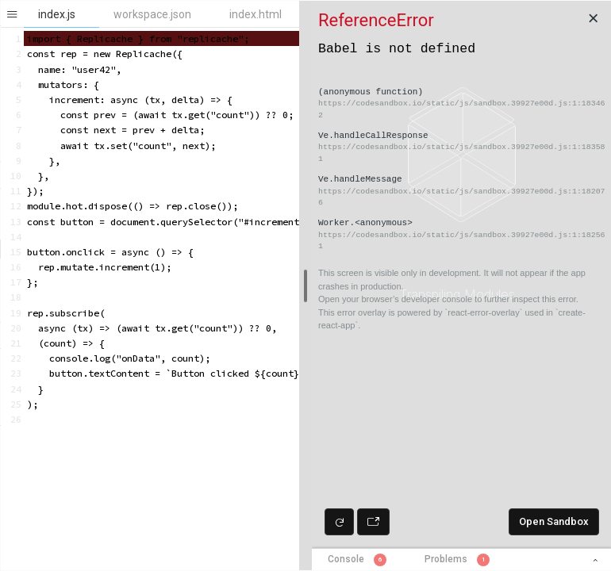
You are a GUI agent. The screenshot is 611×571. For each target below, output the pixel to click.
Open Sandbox (554, 521)
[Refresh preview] (339, 521)
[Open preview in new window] (373, 521)
